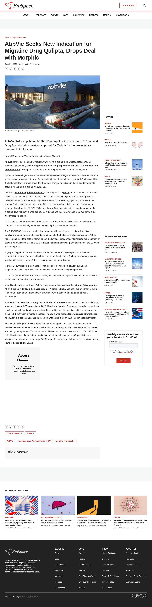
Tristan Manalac (29, 528)
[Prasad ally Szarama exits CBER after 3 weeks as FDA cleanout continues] (94, 505)
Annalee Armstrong (110, 252)
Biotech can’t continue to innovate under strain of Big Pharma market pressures (117, 128)
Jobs (65, 15)
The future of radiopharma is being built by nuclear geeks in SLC (115, 248)
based (66, 192)
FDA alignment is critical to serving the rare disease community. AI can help (114, 298)
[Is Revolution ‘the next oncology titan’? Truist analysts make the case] (137, 164)
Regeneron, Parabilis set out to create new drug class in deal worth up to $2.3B (115, 181)
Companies (78, 15)
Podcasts (41, 15)
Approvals (9, 517)
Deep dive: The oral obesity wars (116, 142)
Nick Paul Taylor (109, 319)
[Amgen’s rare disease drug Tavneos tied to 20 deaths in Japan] (58, 505)
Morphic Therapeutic (65, 441)
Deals (107, 176)
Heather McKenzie (110, 145)
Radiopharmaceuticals (114, 242)
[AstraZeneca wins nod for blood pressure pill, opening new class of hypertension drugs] (21, 505)
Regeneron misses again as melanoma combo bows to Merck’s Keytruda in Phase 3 (130, 522)
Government (82, 517)
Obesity (107, 139)
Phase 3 (30, 433)
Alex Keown (35, 64)
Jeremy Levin (108, 133)
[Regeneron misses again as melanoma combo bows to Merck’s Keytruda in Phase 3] (130, 505)
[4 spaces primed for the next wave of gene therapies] (137, 281)
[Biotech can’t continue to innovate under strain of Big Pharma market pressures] (137, 127)
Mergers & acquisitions (114, 309)
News (25, 15)
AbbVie (10, 441)
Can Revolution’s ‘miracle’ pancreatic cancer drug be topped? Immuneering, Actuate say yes (115, 265)
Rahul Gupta (108, 303)
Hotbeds (93, 15)
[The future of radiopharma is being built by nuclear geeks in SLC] (137, 247)
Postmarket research (51, 517)
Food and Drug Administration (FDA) (34, 441)
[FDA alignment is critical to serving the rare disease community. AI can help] (137, 297)
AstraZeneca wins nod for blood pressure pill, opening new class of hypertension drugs (19, 522)
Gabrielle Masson (110, 186)
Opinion (107, 123)
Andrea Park (108, 285)
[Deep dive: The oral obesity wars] (137, 144)
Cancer (117, 517)
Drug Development (19, 37)
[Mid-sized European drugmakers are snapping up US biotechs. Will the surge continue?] (137, 313)
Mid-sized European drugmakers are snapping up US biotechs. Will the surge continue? (116, 314)
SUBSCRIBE (128, 6)
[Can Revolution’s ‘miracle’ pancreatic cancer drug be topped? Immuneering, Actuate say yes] (137, 263)
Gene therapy (110, 277)
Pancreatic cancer (112, 259)
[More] (30, 15)
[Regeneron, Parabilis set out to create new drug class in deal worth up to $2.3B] (137, 181)
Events (54, 15)
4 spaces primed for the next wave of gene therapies (117, 281)
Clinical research (14, 433)
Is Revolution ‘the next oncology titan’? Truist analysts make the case (116, 165)
